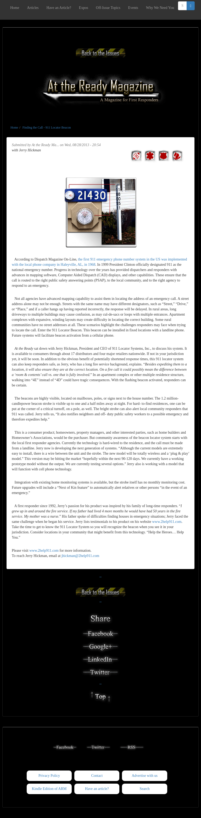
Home (14, 8)
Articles (32, 8)
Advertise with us (145, 776)
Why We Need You (160, 8)
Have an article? (97, 789)
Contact (97, 776)
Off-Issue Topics (108, 8)
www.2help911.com (166, 522)
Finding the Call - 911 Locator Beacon (47, 127)
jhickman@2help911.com (80, 556)
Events (133, 8)
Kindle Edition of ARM (49, 789)
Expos (83, 8)
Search (145, 789)
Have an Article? (59, 8)
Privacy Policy (49, 776)
